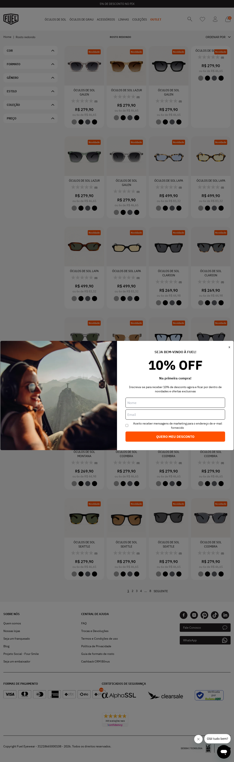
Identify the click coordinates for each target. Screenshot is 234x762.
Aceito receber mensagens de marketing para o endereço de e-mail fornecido (177, 426)
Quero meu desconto (175, 436)
